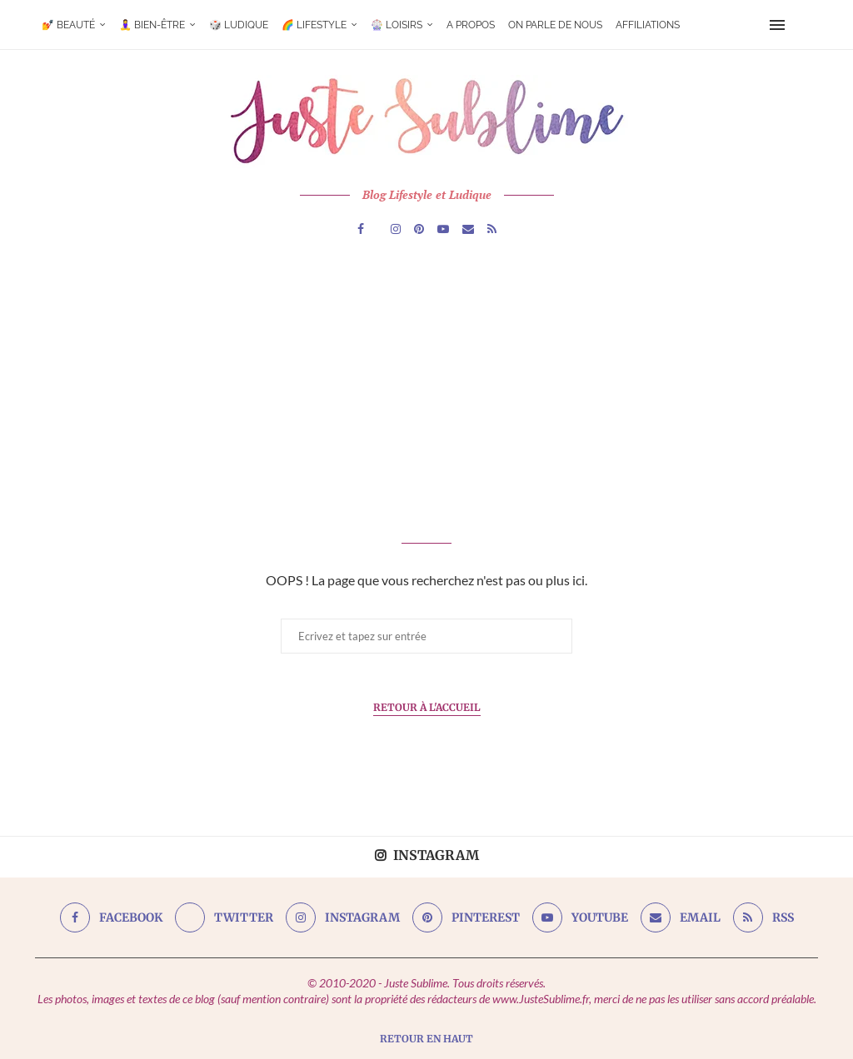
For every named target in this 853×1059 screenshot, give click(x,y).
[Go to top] (426, 1037)
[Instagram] (396, 229)
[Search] (803, 25)
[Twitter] (224, 917)
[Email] (468, 229)
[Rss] (491, 229)
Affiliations (648, 25)
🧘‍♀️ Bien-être (152, 25)
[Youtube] (443, 229)
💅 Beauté (68, 25)
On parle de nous (555, 25)
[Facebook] (360, 229)
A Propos (470, 25)
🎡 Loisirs (396, 25)
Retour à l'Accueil (427, 707)
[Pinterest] (419, 229)
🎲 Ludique (238, 25)
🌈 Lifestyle (314, 25)
